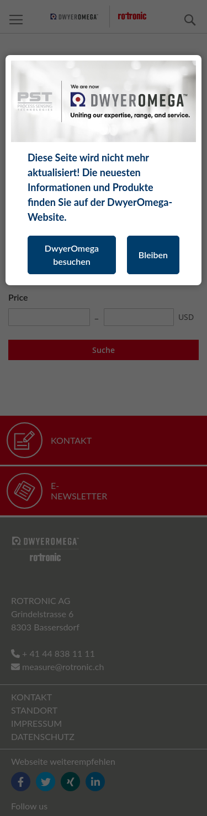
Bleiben (153, 254)
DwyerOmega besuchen (72, 254)
